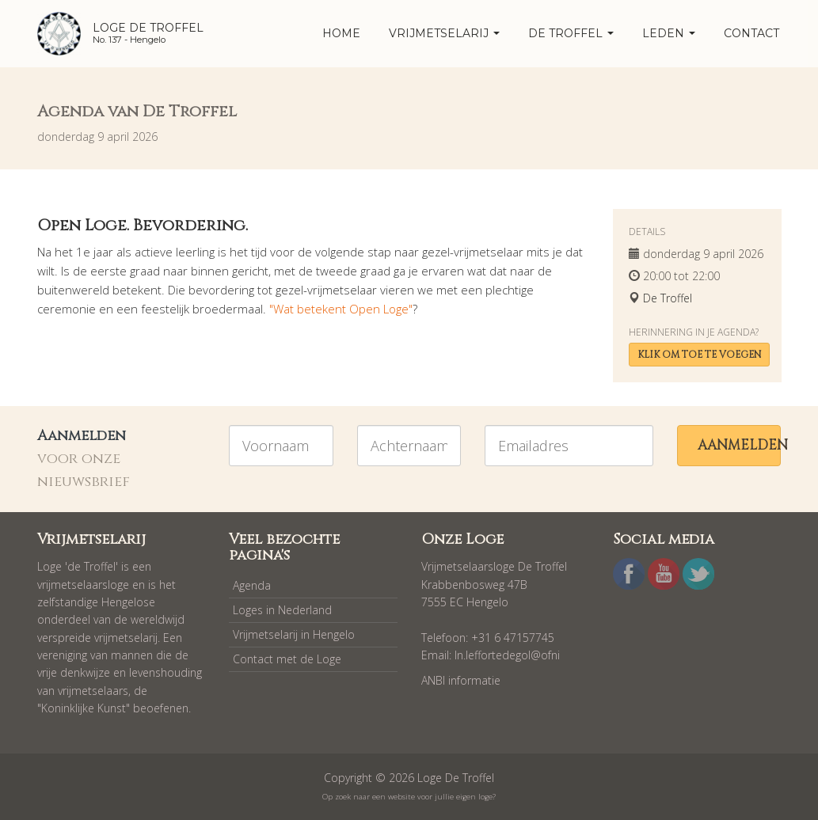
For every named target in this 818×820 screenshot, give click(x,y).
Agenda (252, 585)
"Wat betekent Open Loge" (341, 309)
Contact (751, 33)
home (341, 33)
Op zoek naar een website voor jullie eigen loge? (409, 797)
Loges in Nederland (282, 609)
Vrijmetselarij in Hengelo (294, 634)
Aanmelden (740, 445)
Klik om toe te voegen (699, 354)
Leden (668, 33)
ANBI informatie (460, 680)
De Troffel (571, 33)
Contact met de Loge (287, 658)
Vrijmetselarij (444, 33)
